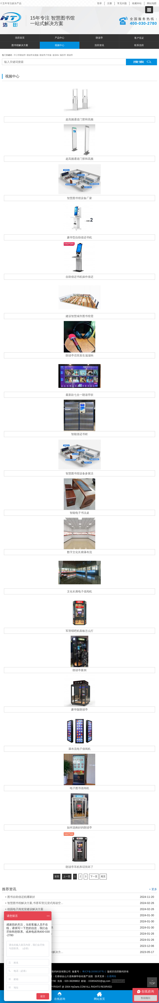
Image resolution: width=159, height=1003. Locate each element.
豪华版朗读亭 (79, 709)
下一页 (93, 876)
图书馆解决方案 (19, 45)
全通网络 (111, 976)
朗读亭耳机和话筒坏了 (79, 866)
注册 (109, 3)
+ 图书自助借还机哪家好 (20, 896)
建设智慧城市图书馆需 (79, 316)
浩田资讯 (99, 45)
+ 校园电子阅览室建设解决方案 (24, 909)
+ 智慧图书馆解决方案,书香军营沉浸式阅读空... (34, 903)
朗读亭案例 (80, 670)
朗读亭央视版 (33, 55)
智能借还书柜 (79, 434)
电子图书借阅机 (79, 788)
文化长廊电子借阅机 (79, 591)
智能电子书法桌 (79, 512)
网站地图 (151, 3)
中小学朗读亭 (20, 55)
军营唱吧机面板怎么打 (79, 630)
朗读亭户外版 (45, 55)
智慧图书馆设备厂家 (79, 198)
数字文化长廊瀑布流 (79, 552)
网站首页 (99, 996)
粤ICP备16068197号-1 (94, 971)
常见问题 (122, 3)
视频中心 (59, 45)
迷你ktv (55, 55)
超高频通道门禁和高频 (79, 119)
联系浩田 (139, 45)
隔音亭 (63, 55)
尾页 (103, 876)
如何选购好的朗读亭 (79, 827)
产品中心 (59, 37)
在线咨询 (59, 996)
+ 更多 (153, 889)
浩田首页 (20, 37)
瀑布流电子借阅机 (80, 748)
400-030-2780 (143, 23)
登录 (99, 3)
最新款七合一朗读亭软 (79, 394)
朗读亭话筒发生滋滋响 (79, 355)
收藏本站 (137, 3)
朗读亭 (99, 37)
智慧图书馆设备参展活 (79, 473)
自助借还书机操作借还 (79, 276)
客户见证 (139, 38)
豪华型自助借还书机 (79, 237)
